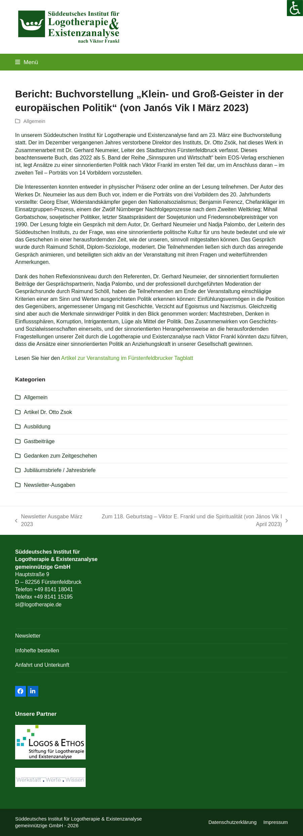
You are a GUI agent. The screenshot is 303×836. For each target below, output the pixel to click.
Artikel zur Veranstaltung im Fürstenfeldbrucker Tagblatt (127, 358)
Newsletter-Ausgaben (49, 485)
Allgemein (34, 121)
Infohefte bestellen (37, 650)
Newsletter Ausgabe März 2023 (48, 521)
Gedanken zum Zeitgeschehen (60, 456)
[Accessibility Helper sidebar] (295, 8)
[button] (26, 62)
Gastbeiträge (39, 441)
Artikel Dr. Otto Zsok (48, 412)
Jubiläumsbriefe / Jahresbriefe (59, 470)
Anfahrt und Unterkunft (42, 665)
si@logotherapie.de (38, 604)
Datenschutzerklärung (232, 822)
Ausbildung (37, 426)
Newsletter (28, 636)
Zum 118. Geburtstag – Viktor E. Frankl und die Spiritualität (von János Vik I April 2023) (191, 521)
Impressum (275, 822)
